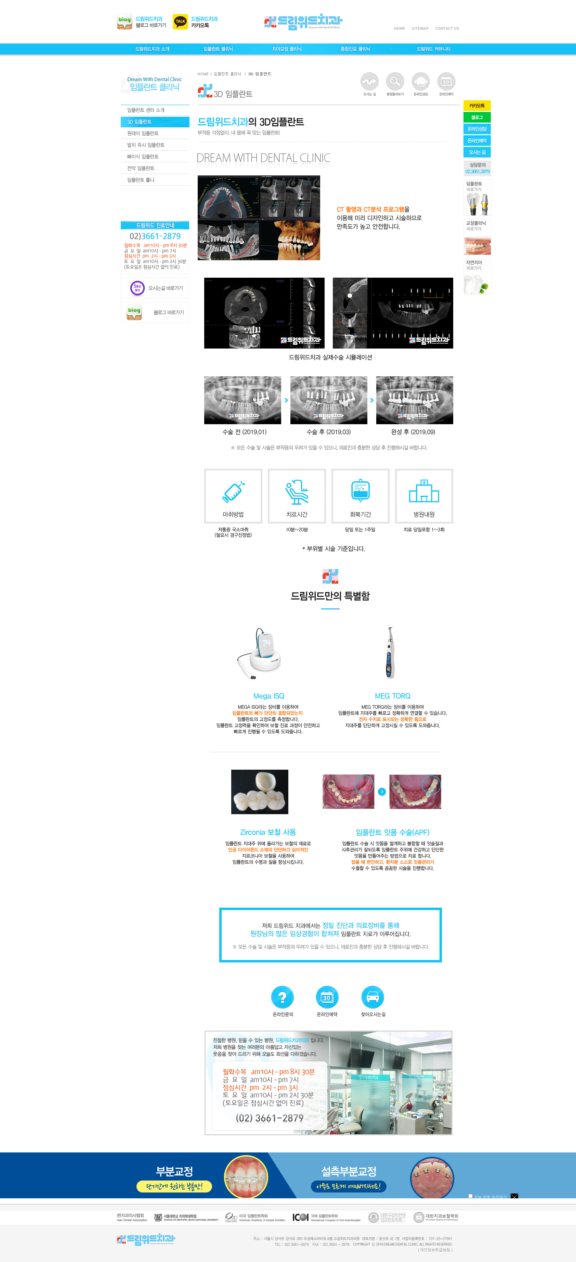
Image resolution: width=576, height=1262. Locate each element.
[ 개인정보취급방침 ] (435, 1250)
